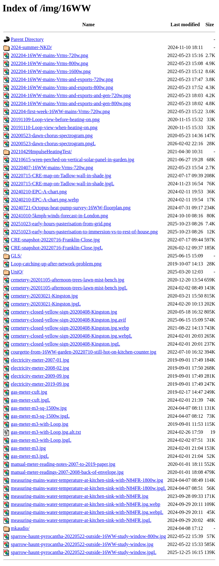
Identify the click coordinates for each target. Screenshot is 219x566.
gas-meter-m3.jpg (28, 448)
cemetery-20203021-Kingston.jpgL (46, 303)
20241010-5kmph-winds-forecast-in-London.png (59, 215)
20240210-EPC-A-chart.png (39, 191)
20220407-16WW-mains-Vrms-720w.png (52, 167)
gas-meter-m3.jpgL (30, 456)
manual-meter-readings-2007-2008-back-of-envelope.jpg (67, 472)
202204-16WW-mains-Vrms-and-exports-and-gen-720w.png (71, 95)
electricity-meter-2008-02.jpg (40, 368)
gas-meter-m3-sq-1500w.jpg (39, 408)
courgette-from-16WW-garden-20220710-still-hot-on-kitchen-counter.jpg (83, 352)
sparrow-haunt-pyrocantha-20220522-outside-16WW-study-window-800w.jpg (88, 536)
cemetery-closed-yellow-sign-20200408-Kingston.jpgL (65, 344)
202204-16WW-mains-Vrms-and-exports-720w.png (62, 79)
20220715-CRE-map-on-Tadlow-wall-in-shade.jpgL (62, 183)
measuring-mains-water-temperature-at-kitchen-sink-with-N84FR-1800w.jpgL (88, 488)
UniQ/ (17, 271)
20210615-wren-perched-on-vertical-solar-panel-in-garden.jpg (72, 159)
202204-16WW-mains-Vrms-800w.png (49, 63)
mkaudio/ (20, 528)
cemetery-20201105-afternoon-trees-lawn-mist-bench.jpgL (69, 287)
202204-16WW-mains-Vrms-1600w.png (51, 71)
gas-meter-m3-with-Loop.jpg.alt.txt (46, 432)
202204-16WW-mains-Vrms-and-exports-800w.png (62, 87)
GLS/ (16, 255)
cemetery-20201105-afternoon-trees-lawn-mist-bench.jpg (67, 279)
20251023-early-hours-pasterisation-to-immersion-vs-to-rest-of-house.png (84, 231)
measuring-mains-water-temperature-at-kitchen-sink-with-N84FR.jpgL (81, 520)
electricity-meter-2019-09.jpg (40, 384)
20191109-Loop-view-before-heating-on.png (55, 119)
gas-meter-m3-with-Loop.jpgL (41, 440)
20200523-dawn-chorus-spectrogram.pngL (53, 143)
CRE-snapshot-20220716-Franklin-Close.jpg (55, 239)
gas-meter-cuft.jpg (29, 392)
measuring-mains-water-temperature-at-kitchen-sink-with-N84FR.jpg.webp (85, 504)
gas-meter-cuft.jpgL (30, 400)
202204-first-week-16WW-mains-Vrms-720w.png (60, 111)
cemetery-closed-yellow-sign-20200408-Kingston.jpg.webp (70, 327)
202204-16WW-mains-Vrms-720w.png (49, 55)
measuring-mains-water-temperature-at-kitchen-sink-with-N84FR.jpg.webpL (87, 512)
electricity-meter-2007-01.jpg (40, 360)
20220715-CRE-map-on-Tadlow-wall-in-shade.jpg (61, 175)
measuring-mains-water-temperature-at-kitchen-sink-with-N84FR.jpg (79, 496)
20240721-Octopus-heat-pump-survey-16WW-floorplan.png (71, 207)
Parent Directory (27, 39)
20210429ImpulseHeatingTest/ (41, 151)
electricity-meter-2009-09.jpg (40, 376)
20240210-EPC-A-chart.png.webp (45, 199)
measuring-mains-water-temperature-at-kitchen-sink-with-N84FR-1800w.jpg (87, 480)
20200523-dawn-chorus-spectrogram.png (51, 135)
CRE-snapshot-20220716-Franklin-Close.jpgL (57, 247)
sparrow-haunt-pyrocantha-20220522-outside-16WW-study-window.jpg (82, 544)
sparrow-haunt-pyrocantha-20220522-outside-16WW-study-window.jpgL (83, 552)
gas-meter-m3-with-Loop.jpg (39, 424)
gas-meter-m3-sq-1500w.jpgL (40, 416)
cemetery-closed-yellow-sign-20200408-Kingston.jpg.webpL (71, 335)
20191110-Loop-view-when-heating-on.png (54, 127)
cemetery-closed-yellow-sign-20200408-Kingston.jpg (64, 311)
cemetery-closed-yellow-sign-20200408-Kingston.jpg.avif (68, 319)
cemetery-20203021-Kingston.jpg (44, 295)
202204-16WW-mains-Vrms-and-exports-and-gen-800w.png (71, 103)
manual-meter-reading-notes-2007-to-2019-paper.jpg (63, 464)
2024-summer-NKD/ (31, 47)
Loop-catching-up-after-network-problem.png (56, 263)
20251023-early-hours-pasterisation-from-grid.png (61, 223)
